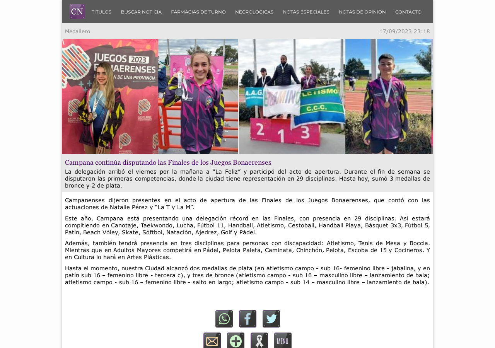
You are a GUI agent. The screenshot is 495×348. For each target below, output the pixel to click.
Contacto (408, 12)
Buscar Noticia (141, 12)
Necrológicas (254, 12)
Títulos (101, 12)
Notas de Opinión (362, 12)
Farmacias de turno (198, 12)
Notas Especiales (306, 12)
